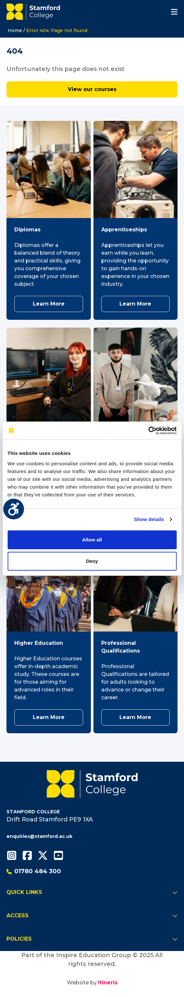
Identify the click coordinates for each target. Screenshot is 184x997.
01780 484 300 (33, 871)
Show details (149, 519)
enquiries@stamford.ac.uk (39, 836)
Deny (92, 561)
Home (15, 30)
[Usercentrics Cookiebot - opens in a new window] (148, 430)
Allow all (92, 539)
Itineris (107, 983)
